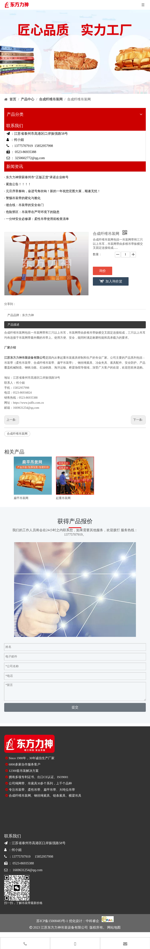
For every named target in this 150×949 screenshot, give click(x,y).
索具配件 (116, 362)
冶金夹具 (101, 362)
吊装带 (8, 362)
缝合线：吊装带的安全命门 (25, 205)
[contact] (75, 589)
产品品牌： (14, 315)
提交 (75, 707)
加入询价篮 (113, 281)
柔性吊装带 (23, 362)
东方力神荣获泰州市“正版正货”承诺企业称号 (37, 177)
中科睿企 (92, 921)
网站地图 (113, 927)
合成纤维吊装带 (44, 362)
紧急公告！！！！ (18, 184)
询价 (102, 271)
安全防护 (131, 362)
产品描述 (13, 324)
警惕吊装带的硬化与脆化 (23, 198)
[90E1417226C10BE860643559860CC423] (16, 888)
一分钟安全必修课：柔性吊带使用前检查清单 (37, 219)
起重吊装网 (63, 498)
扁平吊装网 (21, 498)
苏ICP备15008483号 (50, 921)
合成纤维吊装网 (17, 433)
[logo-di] (29, 744)
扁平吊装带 (64, 362)
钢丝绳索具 (85, 362)
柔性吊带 (34, 789)
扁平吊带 (49, 789)
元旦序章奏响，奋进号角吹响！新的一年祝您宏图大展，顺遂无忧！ (53, 191)
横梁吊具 (75, 795)
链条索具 (59, 795)
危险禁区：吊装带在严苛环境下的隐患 (32, 212)
